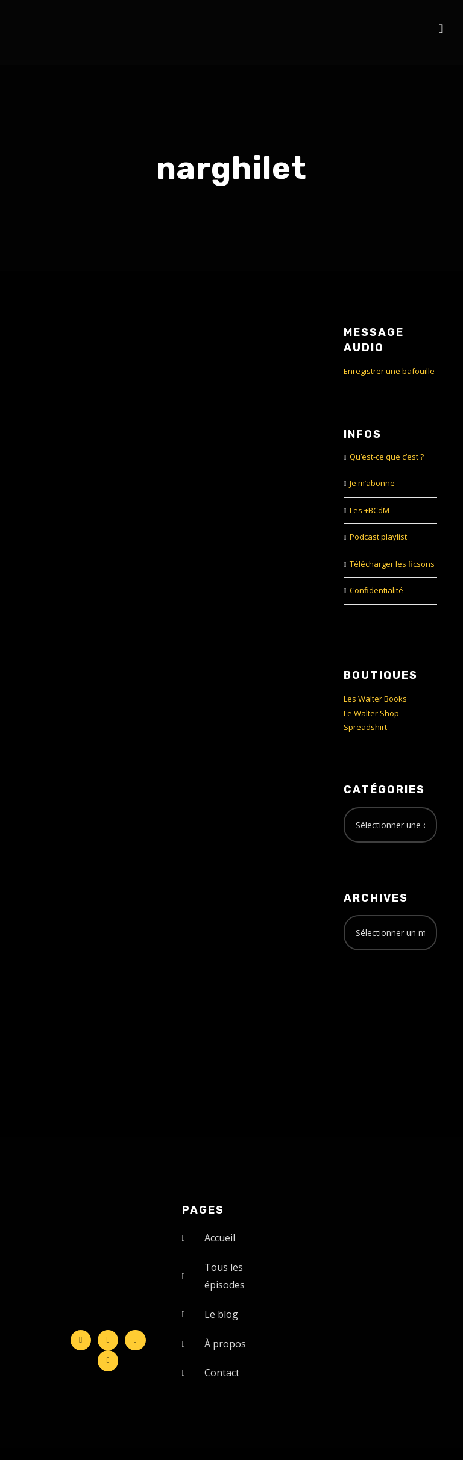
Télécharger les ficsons (392, 563)
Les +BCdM (369, 510)
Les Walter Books (375, 698)
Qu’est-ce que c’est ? (387, 456)
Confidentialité (376, 590)
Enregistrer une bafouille (389, 371)
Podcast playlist (378, 536)
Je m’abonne (372, 483)
